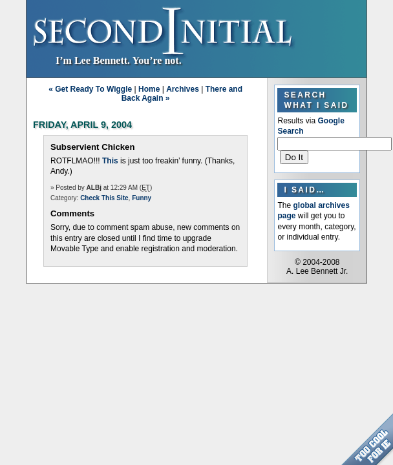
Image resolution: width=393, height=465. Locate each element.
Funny (141, 198)
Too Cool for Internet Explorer (367, 439)
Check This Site (104, 198)
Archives (182, 89)
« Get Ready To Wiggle (90, 89)
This (110, 160)
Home (149, 89)
